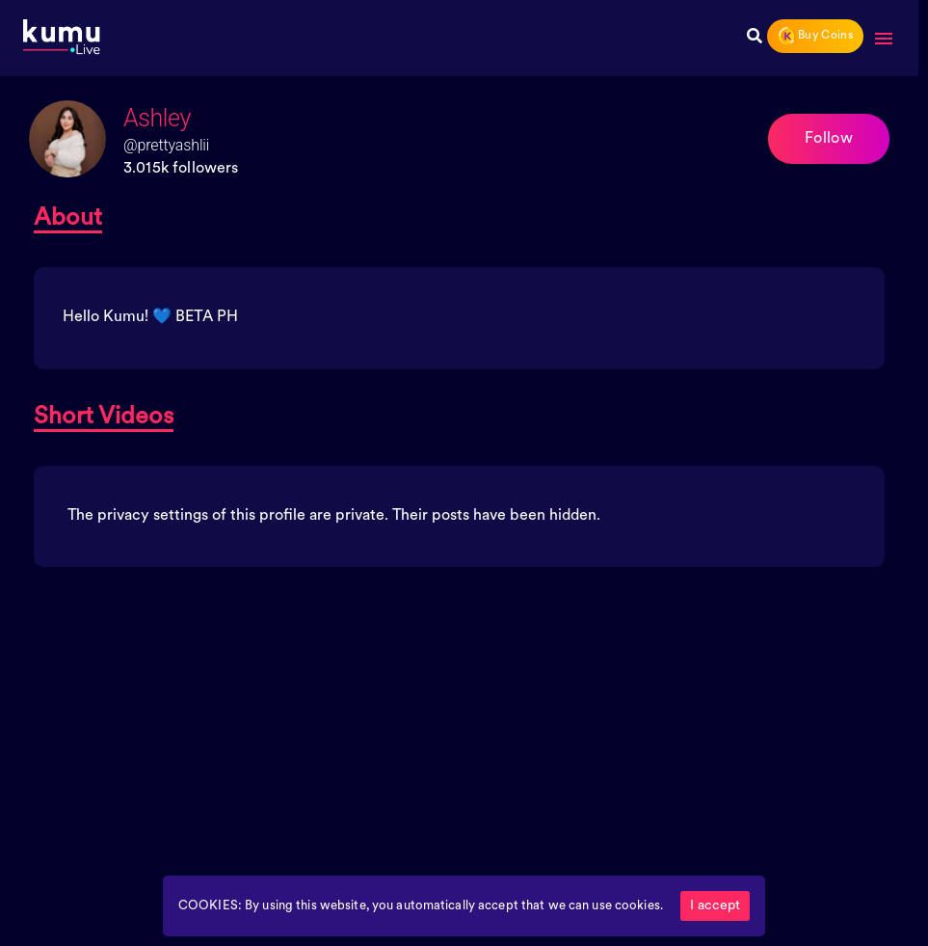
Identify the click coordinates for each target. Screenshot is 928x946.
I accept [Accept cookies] (715, 906)
